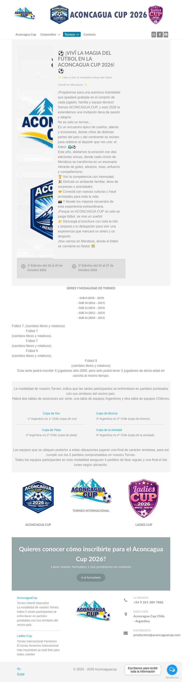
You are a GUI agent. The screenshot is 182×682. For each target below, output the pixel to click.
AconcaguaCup (27, 597)
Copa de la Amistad (109, 430)
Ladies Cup (24, 636)
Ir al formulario (91, 577)
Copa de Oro (51, 413)
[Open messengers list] (172, 670)
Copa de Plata (51, 430)
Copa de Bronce (107, 413)
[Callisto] (24, 13)
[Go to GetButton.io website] (172, 677)
